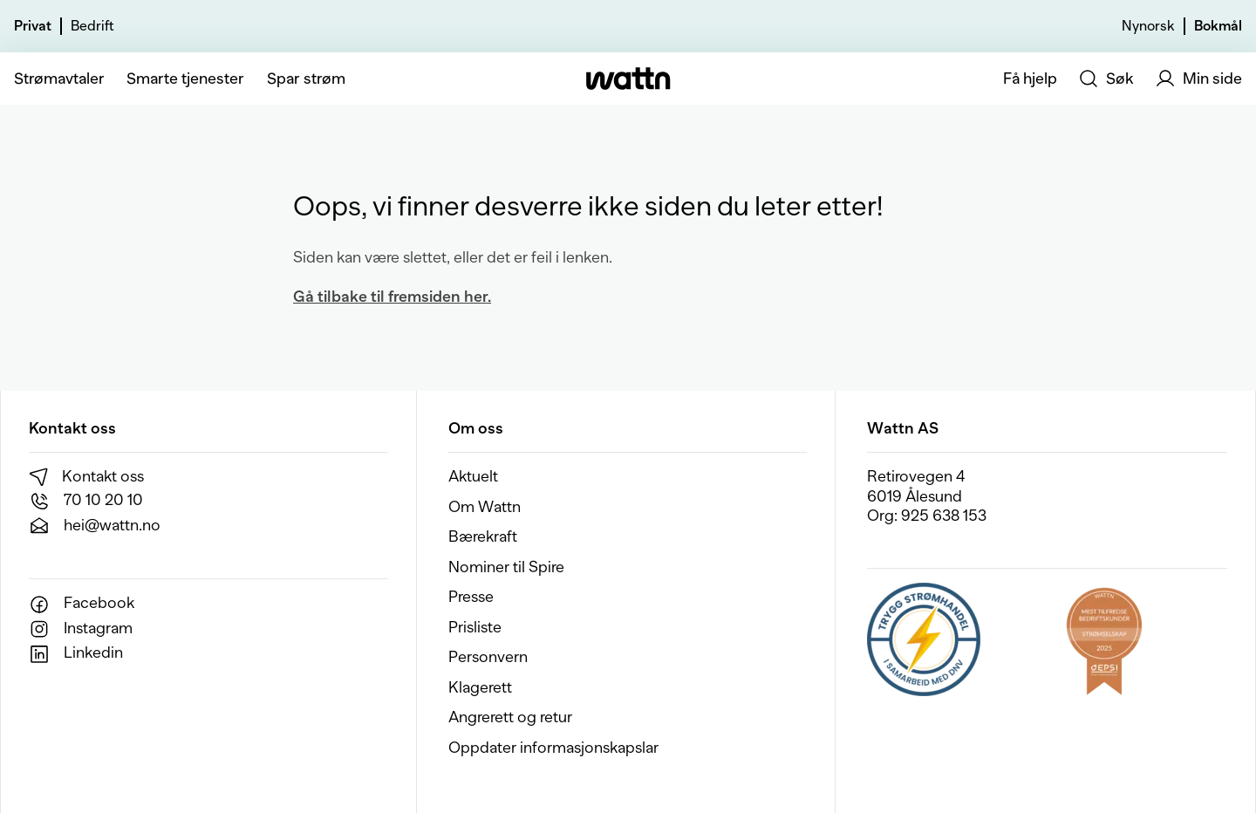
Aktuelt (473, 476)
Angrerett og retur (510, 717)
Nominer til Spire (506, 567)
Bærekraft (482, 536)
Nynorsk (1148, 26)
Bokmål (1218, 26)
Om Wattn (484, 507)
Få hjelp (1030, 78)
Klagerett (480, 687)
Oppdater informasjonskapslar (553, 747)
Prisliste (475, 627)
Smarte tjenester (185, 78)
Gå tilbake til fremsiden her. (392, 296)
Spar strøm (306, 78)
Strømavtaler (59, 78)
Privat (32, 26)
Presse (471, 596)
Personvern (488, 657)
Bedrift (92, 26)
